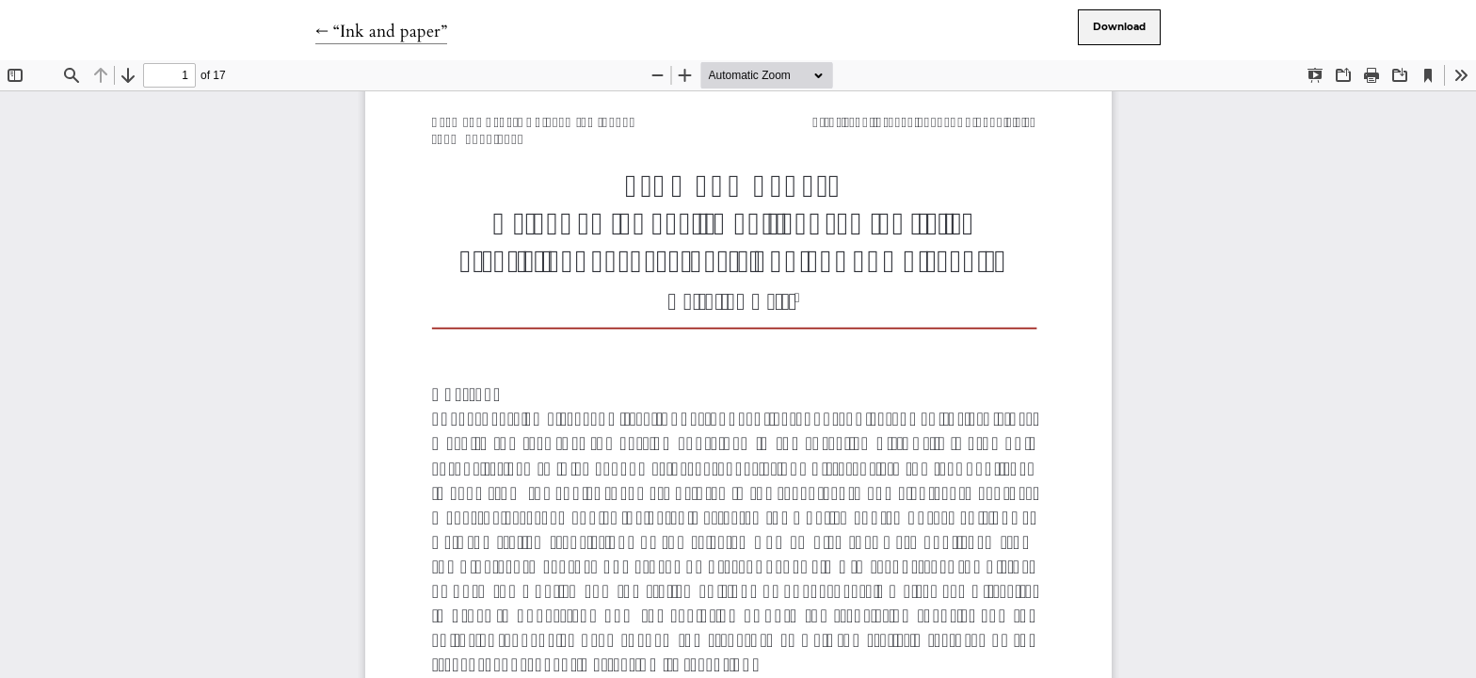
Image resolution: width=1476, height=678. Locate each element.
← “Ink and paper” (381, 31)
